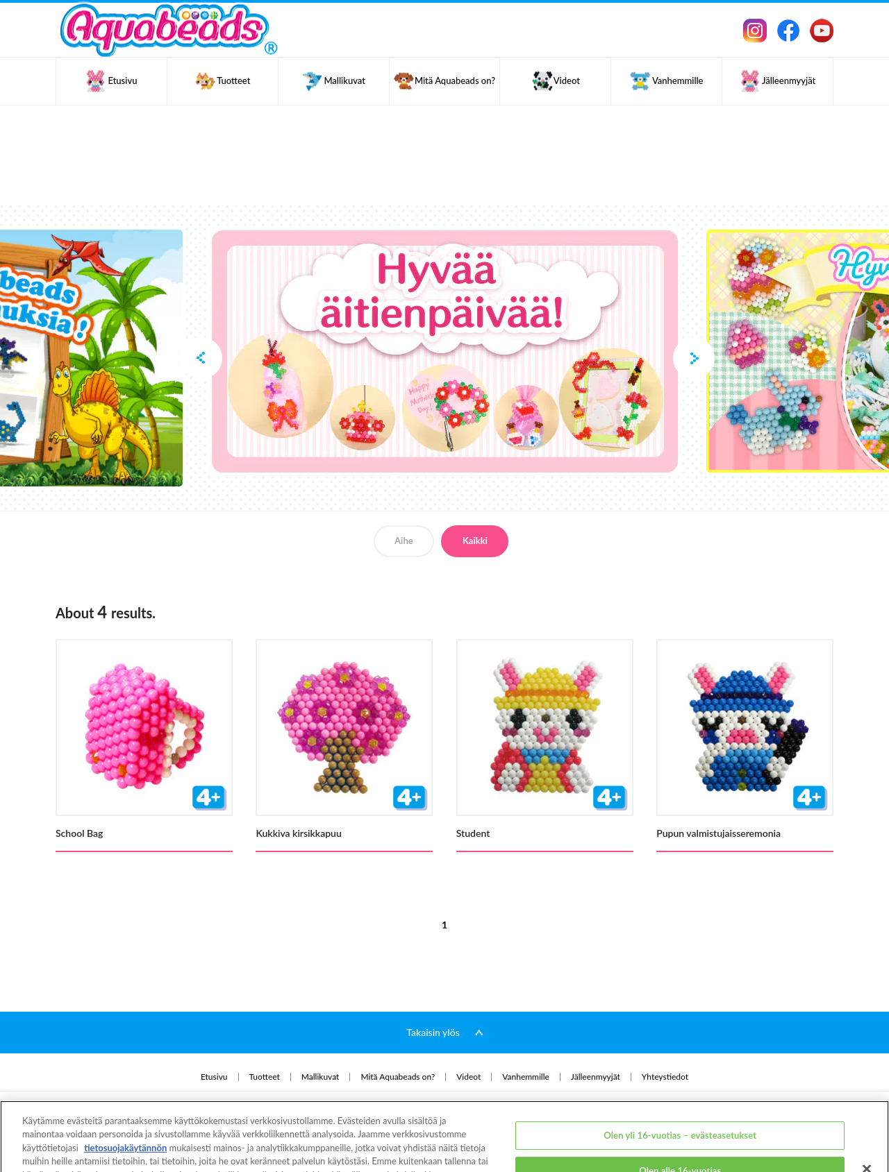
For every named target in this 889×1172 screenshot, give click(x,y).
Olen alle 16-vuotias (680, 1120)
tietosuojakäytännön (125, 1097)
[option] (444, 351)
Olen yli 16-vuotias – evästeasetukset (680, 1083)
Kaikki (475, 540)
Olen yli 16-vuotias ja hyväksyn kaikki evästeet (680, 1156)
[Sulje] (866, 1118)
